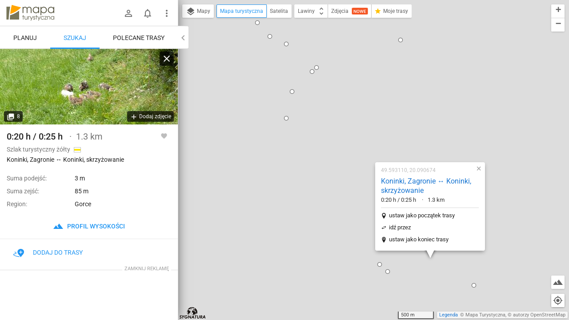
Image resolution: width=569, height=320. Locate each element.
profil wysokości (89, 226)
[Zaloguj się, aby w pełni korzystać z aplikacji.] (164, 135)
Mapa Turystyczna (485, 315)
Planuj (25, 37)
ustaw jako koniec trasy (362, 137)
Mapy (198, 11)
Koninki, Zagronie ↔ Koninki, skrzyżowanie (369, 84)
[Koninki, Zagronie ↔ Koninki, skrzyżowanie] (89, 86)
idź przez (343, 125)
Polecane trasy (138, 37)
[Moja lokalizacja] (558, 300)
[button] (323, 162)
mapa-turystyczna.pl (30, 13)
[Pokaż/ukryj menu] (167, 13)
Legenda (448, 315)
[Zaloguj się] (128, 13)
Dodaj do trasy (48, 252)
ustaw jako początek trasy (365, 113)
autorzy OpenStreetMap (539, 315)
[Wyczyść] (167, 59)
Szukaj (75, 37)
